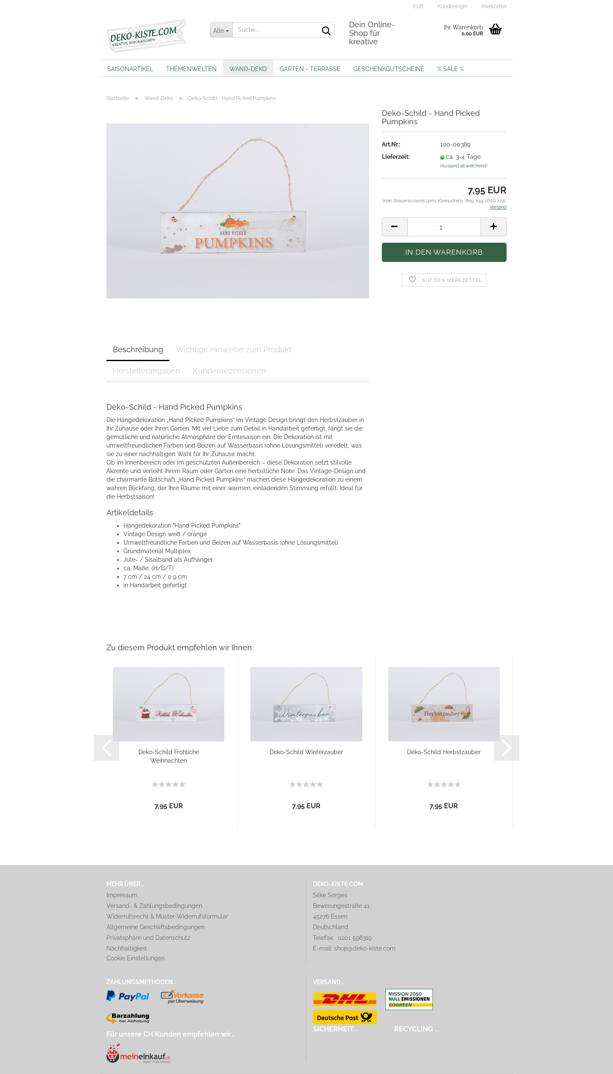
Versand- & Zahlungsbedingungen (154, 905)
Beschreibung (138, 349)
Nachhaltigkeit (126, 948)
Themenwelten (191, 69)
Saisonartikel (130, 69)
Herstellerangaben (146, 370)
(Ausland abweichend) (463, 166)
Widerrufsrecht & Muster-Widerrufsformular (167, 916)
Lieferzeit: (396, 156)
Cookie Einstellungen (135, 958)
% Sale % (450, 69)
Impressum (121, 895)
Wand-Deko (248, 69)
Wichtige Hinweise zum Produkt (234, 349)
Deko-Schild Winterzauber (306, 752)
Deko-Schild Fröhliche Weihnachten (168, 756)
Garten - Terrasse (310, 69)
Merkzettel (493, 6)
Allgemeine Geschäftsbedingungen (155, 927)
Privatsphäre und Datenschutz (148, 937)
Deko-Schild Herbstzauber (444, 752)
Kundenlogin (451, 6)
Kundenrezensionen (229, 370)
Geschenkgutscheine (388, 69)
